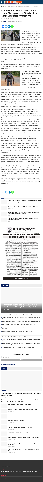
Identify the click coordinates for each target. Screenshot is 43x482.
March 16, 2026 (11, 446)
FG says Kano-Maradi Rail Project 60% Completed (13, 334)
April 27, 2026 (4, 397)
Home (2, 6)
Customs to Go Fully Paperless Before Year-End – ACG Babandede (24, 206)
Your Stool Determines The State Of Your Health (19, 404)
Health (4, 390)
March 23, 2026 (11, 439)
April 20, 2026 (11, 411)
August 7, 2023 (11, 21)
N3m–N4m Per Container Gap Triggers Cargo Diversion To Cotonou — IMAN (19, 324)
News (20, 21)
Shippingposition (7, 466)
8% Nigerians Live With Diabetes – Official (18, 415)
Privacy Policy (18, 471)
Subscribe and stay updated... (22, 354)
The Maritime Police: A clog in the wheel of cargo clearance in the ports (18, 347)
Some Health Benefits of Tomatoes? (16, 420)
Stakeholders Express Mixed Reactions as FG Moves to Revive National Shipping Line (21, 321)
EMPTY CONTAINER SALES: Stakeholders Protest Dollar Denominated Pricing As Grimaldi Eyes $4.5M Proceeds (19, 307)
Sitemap (31, 471)
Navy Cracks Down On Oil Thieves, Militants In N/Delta (14, 336)
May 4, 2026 (10, 203)
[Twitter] (6, 26)
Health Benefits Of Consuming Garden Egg (18, 432)
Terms (36, 471)
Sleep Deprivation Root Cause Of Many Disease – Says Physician (23, 437)
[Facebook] (3, 26)
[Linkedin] (9, 26)
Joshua (4, 21)
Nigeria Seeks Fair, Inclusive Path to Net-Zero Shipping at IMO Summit (18, 331)
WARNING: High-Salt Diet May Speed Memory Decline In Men (22, 409)
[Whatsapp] (12, 26)
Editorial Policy (26, 471)
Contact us (12, 471)
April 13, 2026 (11, 422)
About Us (7, 471)
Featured (17, 21)
